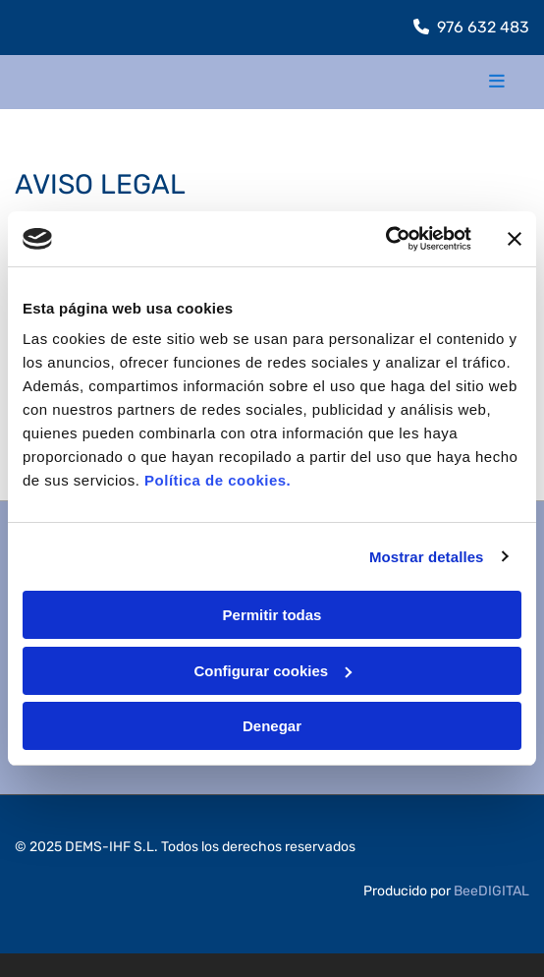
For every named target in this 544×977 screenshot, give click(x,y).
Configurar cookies (272, 670)
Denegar (272, 726)
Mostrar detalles (426, 556)
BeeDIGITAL (491, 891)
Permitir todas (272, 614)
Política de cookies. (217, 480)
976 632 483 (483, 27)
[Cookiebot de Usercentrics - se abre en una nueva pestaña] (385, 239)
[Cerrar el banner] (514, 239)
